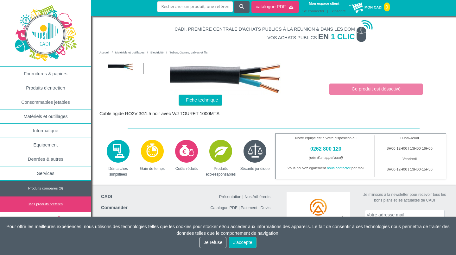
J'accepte (242, 242)
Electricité (157, 52)
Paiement (249, 208)
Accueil (104, 52)
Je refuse (213, 242)
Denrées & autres (45, 159)
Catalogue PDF (223, 208)
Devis (265, 208)
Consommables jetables (45, 102)
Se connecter (313, 11)
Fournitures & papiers (45, 73)
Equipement (46, 144)
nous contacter (339, 168)
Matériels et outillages (45, 116)
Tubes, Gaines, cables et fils (188, 52)
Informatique (45, 130)
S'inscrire (338, 11)
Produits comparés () (45, 188)
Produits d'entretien (45, 87)
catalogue (274, 6)
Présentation (230, 197)
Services (45, 173)
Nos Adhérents (257, 197)
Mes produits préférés (45, 204)
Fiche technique (202, 100)
